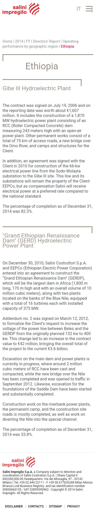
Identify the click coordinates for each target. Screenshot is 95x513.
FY (28, 41)
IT (79, 9)
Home (7, 41)
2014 (19, 41)
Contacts (36, 506)
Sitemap (55, 506)
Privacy (73, 506)
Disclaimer (14, 506)
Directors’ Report (46, 41)
